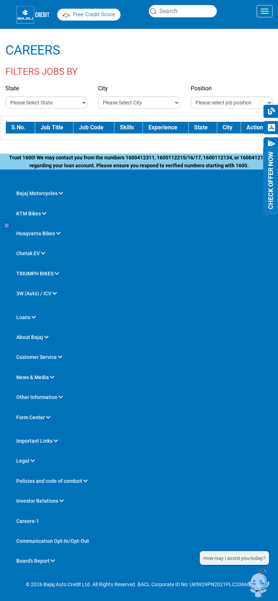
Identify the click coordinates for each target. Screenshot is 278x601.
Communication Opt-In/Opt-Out (52, 541)
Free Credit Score (94, 14)
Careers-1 (27, 521)
